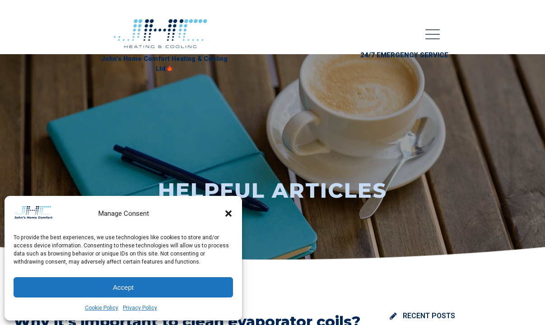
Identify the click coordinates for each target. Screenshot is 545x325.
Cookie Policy (101, 308)
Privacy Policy (140, 308)
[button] (228, 213)
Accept (123, 287)
